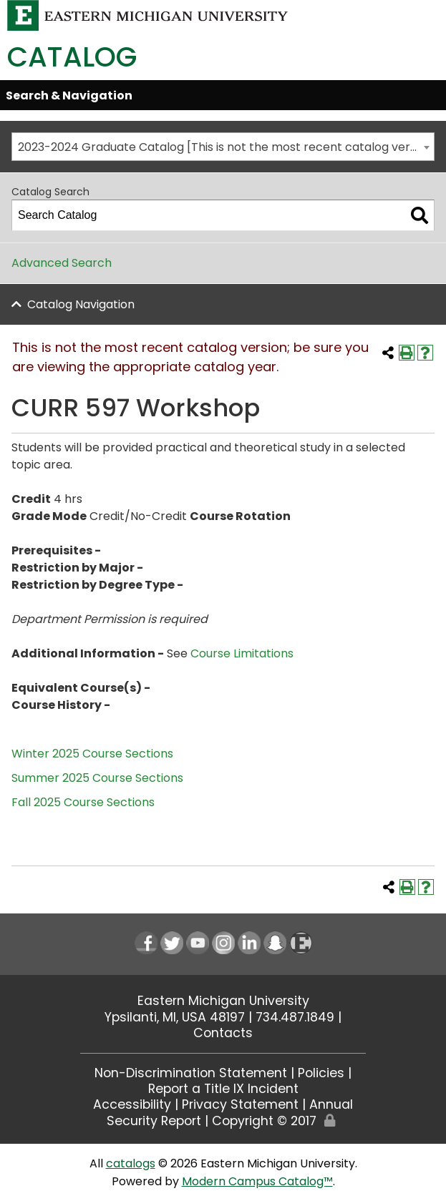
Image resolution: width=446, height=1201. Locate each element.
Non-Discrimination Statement (190, 1073)
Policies (321, 1073)
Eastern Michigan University (223, 1000)
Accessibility (132, 1104)
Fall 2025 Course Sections (83, 802)
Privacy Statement (240, 1104)
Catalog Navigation (81, 304)
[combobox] (223, 146)
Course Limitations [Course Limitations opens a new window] (242, 653)
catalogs (130, 1163)
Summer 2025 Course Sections (97, 778)
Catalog (72, 57)
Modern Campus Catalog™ (257, 1181)
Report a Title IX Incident (223, 1088)
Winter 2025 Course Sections (92, 753)
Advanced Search (61, 263)
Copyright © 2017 (264, 1120)
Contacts (223, 1032)
